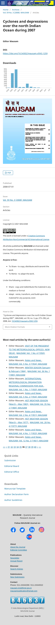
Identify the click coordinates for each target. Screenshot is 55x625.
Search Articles (16, 569)
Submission (10, 460)
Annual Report (16, 561)
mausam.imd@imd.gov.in (21, 588)
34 (17, 447)
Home (5, 9)
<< (4, 447)
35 (20, 447)
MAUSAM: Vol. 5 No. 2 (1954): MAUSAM (28, 396)
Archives (15, 9)
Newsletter (14, 558)
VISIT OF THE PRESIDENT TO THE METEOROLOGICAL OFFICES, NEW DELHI (29, 349)
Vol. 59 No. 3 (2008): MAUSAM (16, 12)
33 (14, 447)
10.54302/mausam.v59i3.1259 (24, 321)
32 (12, 447)
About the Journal (17, 547)
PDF (9, 172)
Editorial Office (11, 471)
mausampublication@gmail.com (23, 591)
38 (29, 447)
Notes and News (33, 360)
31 (9, 447)
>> (40, 447)
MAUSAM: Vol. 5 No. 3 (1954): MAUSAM (28, 364)
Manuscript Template (15, 488)
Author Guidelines (13, 500)
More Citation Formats (15, 327)
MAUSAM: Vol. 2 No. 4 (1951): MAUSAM (28, 415)
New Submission (17, 577)
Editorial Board (11, 466)
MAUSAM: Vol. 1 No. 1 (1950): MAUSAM (28, 389)
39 (32, 447)
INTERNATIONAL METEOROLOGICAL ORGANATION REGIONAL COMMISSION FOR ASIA (26, 382)
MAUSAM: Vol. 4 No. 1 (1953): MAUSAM (28, 433)
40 (35, 447)
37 (26, 447)
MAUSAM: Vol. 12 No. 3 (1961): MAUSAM (28, 440)
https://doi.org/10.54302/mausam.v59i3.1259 (25, 53)
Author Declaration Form (16, 494)
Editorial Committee (18, 550)
